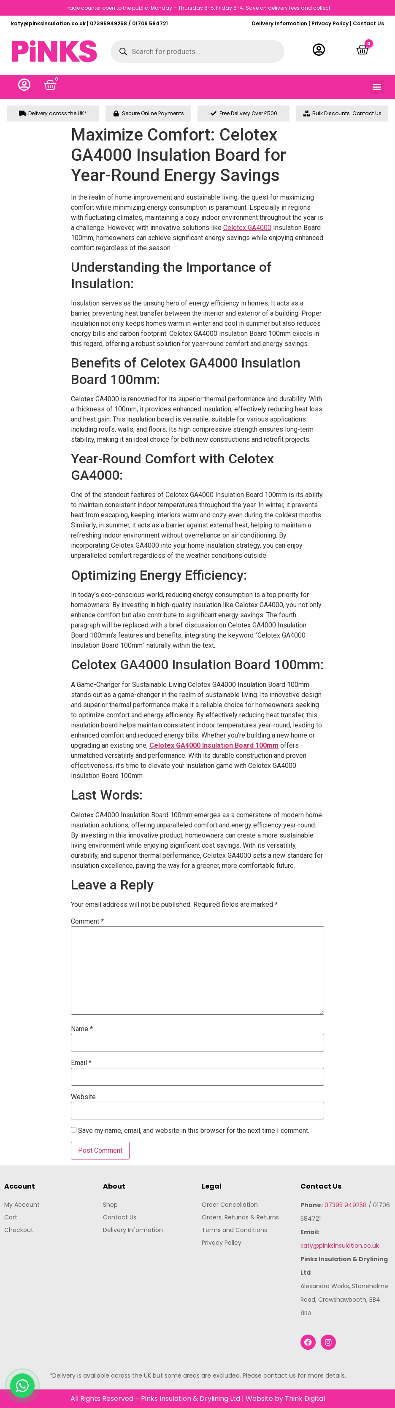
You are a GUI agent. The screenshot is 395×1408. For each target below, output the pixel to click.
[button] (377, 87)
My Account (22, 1204)
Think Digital (305, 1398)
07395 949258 (346, 1205)
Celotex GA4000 (247, 228)
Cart (10, 1217)
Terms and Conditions (234, 1230)
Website (83, 1097)
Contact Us (368, 23)
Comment (87, 921)
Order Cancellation (230, 1204)
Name (82, 1029)
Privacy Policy (330, 23)
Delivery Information (279, 23)
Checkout (18, 1230)
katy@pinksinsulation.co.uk (339, 1245)
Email (81, 1062)
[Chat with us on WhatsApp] (22, 1385)
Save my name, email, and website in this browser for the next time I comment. (193, 1130)
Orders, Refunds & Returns (240, 1217)
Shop (110, 1204)
